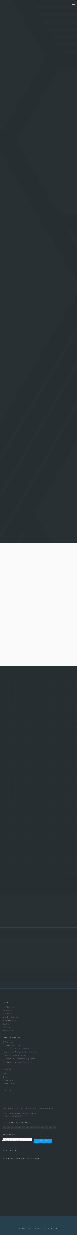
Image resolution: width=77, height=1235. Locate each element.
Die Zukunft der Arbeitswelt (17, 1049)
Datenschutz (9, 1084)
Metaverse (8, 1030)
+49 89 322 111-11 (18, 1116)
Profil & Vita (9, 1007)
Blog (5, 1077)
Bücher (6, 1024)
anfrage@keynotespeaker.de (22, 1113)
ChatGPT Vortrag (11, 1045)
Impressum (8, 1080)
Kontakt (7, 1074)
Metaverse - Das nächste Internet (19, 1052)
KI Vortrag (8, 1042)
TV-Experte (8, 1027)
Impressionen (9, 1021)
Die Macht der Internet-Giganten (19, 1059)
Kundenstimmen (11, 1017)
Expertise (7, 1010)
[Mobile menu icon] (73, 4)
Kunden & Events (11, 1014)
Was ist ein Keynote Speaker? (17, 1062)
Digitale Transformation (14, 1055)
